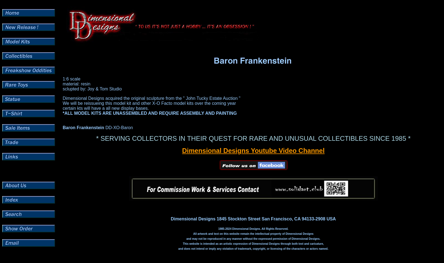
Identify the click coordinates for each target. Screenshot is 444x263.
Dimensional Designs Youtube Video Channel (253, 150)
